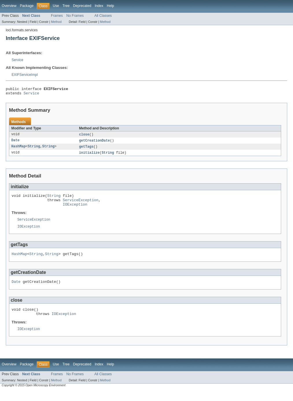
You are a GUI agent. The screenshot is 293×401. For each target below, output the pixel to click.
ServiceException (80, 204)
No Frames (75, 16)
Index (99, 6)
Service (17, 60)
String (34, 149)
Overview (9, 6)
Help (110, 6)
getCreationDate (94, 142)
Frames (57, 16)
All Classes (103, 16)
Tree (66, 6)
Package (27, 6)
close (84, 136)
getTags (86, 149)
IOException (75, 209)
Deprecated (82, 6)
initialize (89, 155)
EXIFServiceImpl (25, 75)
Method (56, 21)
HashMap (18, 149)
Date (15, 142)
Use (56, 6)
